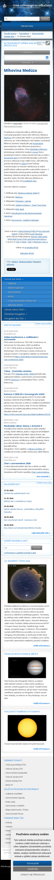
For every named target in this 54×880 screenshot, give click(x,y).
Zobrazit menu (27, 26)
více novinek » (43, 476)
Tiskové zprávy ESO (14, 776)
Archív (11, 296)
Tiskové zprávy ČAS (14, 768)
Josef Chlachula (36, 234)
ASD (17, 242)
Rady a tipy (10, 801)
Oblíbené (12, 283)
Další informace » (42, 645)
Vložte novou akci (44, 482)
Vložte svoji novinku (43, 323)
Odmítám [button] (33, 869)
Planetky (9, 830)
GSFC (30, 242)
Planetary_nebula (23, 201)
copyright (18, 123)
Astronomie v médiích (15, 805)
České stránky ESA (14, 781)
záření (24, 163)
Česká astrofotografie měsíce (21, 654)
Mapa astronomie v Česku (17, 809)
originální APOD (31, 247)
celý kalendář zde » (41, 533)
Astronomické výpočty (15, 797)
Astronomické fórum (14, 813)
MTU (34, 231)
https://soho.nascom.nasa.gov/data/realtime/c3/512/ (27, 414)
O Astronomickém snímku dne (22, 300)
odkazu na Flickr (35, 449)
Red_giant (19, 209)
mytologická (38, 143)
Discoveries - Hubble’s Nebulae (25, 220)
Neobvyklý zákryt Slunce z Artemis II (23, 426)
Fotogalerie (24, 33)
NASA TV (9, 785)
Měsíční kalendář (16, 287)
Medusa (19, 197)
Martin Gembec (10, 391)
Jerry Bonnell (44, 231)
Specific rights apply (39, 236)
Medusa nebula (25, 261)
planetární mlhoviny (38, 149)
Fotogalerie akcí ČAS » (15, 318)
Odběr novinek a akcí (16, 540)
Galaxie (9, 826)
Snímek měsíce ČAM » (15, 309)
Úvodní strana (10, 33)
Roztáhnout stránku (41, 43)
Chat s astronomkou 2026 (17, 463)
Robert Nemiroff (25, 231)
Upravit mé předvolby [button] (33, 874)
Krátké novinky (12, 325)
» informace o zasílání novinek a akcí (20, 552)
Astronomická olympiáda (16, 772)
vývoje (35, 152)
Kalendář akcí (12, 484)
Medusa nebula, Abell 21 (29, 193)
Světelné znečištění (14, 793)
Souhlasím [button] (33, 863)
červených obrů (11, 158)
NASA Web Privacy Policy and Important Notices (27, 239)
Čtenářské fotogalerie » (15, 314)
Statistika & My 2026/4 (25, 374)
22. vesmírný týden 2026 (17, 561)
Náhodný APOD (27, 253)
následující (26, 62)
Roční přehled (14, 292)
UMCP (14, 234)
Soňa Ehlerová (10, 334)
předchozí (28, 52)
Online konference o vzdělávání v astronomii (21, 338)
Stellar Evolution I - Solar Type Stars (31, 205)
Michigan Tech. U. (41, 242)
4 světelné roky (29, 181)
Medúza (7, 137)
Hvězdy (9, 822)
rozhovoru (14, 379)
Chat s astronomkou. (40, 472)
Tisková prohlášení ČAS (16, 764)
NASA (24, 242)
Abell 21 (15, 261)
